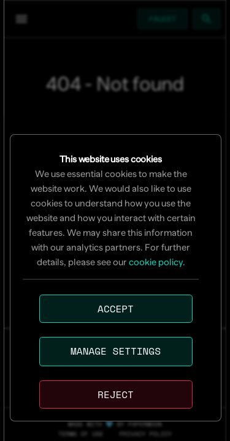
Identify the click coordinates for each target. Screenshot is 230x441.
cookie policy (156, 262)
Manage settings (116, 351)
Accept (116, 308)
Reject (116, 394)
